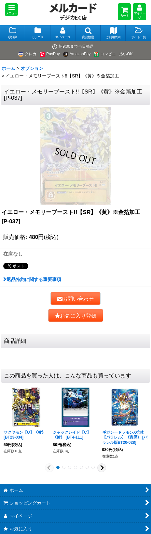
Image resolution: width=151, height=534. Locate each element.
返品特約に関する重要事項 (32, 279)
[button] (11, 9)
